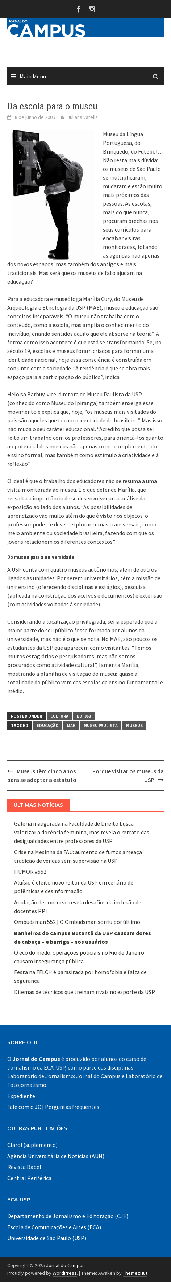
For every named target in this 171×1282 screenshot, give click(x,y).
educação (48, 725)
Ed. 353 (84, 716)
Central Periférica (29, 1178)
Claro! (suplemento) (32, 1144)
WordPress (65, 1273)
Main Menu (33, 76)
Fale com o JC (24, 1106)
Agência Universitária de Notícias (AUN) (55, 1156)
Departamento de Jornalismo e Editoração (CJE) (67, 1215)
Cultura (59, 716)
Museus (134, 725)
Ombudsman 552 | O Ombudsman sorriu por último (77, 921)
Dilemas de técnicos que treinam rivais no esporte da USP (84, 991)
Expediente (21, 1096)
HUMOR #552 (30, 871)
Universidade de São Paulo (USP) (46, 1238)
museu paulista (101, 725)
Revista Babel (24, 1166)
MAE (71, 725)
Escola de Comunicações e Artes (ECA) (54, 1227)
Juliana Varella (82, 117)
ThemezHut (135, 1273)
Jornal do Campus (65, 1265)
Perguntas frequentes (72, 1106)
